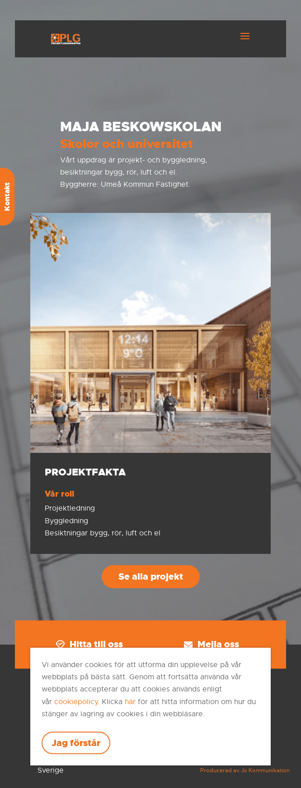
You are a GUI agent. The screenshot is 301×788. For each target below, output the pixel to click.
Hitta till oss (89, 644)
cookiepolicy (76, 701)
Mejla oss (211, 644)
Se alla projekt (150, 576)
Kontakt (7, 196)
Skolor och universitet (126, 144)
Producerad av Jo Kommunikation (245, 770)
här (130, 701)
